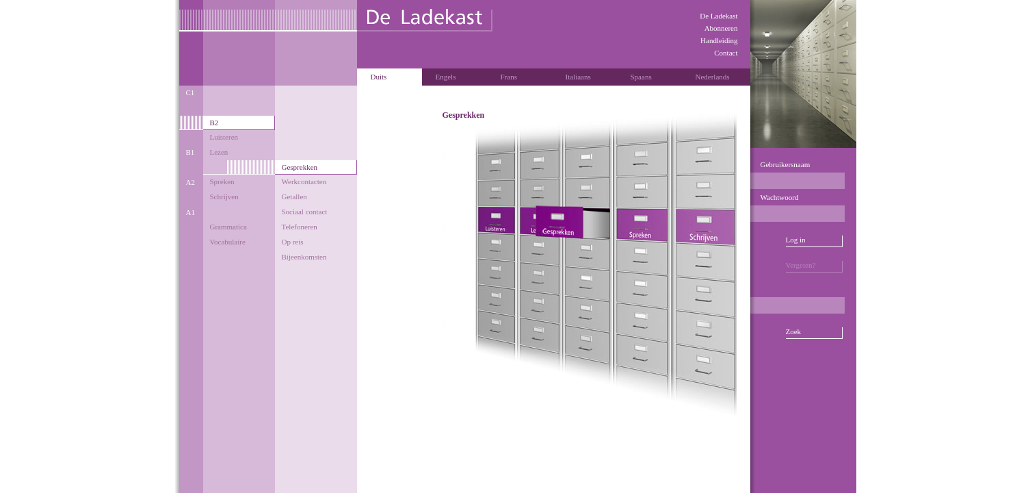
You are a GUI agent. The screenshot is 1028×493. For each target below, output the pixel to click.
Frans (509, 77)
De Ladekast (718, 16)
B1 (190, 152)
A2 (190, 182)
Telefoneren (299, 227)
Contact (725, 53)
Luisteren (224, 137)
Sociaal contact (305, 211)
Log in (796, 240)
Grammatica (228, 227)
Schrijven (224, 196)
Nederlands (713, 77)
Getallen (294, 196)
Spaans (641, 77)
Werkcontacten (304, 181)
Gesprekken (300, 167)
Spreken (222, 181)
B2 (214, 122)
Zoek (794, 331)
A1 (190, 212)
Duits (379, 77)
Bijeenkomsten (304, 257)
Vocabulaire (228, 242)
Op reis (293, 242)
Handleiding (718, 40)
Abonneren (721, 28)
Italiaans (578, 77)
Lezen (219, 152)
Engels (446, 77)
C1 (190, 92)
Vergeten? (801, 265)
